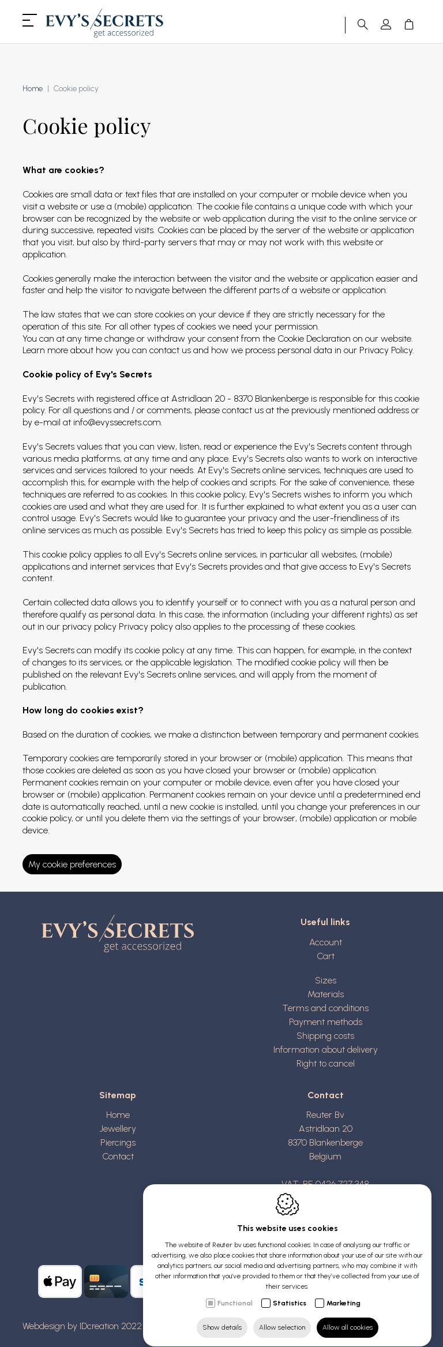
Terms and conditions (325, 1007)
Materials (325, 994)
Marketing (343, 1292)
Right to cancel (325, 1063)
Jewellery (118, 1128)
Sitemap (117, 1095)
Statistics (289, 1292)
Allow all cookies (347, 1316)
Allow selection (282, 1316)
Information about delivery (325, 1049)
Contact (118, 1156)
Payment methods (325, 1021)
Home (118, 1114)
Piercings (118, 1142)
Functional (235, 1292)
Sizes (325, 980)
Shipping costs (325, 1035)
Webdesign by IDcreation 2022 (82, 1325)
